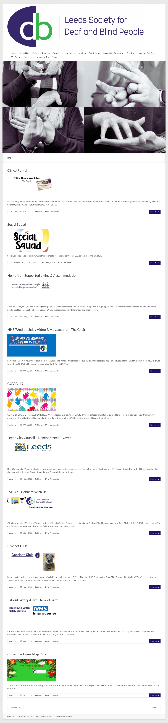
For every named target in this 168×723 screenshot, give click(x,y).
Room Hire (24, 53)
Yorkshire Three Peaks (47, 57)
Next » (154, 707)
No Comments (53, 211)
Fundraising (94, 53)
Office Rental (17, 170)
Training (130, 53)
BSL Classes (16, 57)
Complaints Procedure (113, 53)
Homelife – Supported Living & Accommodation (42, 275)
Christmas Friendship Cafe (27, 654)
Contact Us (58, 53)
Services (82, 53)
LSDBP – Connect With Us (26, 492)
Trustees (46, 53)
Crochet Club (17, 546)
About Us (70, 53)
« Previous (15, 707)
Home (13, 53)
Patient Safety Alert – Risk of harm (32, 600)
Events (35, 53)
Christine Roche (17, 263)
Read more (154, 211)
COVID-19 (15, 383)
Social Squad (16, 224)
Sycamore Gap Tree (146, 53)
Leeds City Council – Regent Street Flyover (39, 438)
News (39, 211)
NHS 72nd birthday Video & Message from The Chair (46, 329)
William (14, 211)
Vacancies (29, 57)
